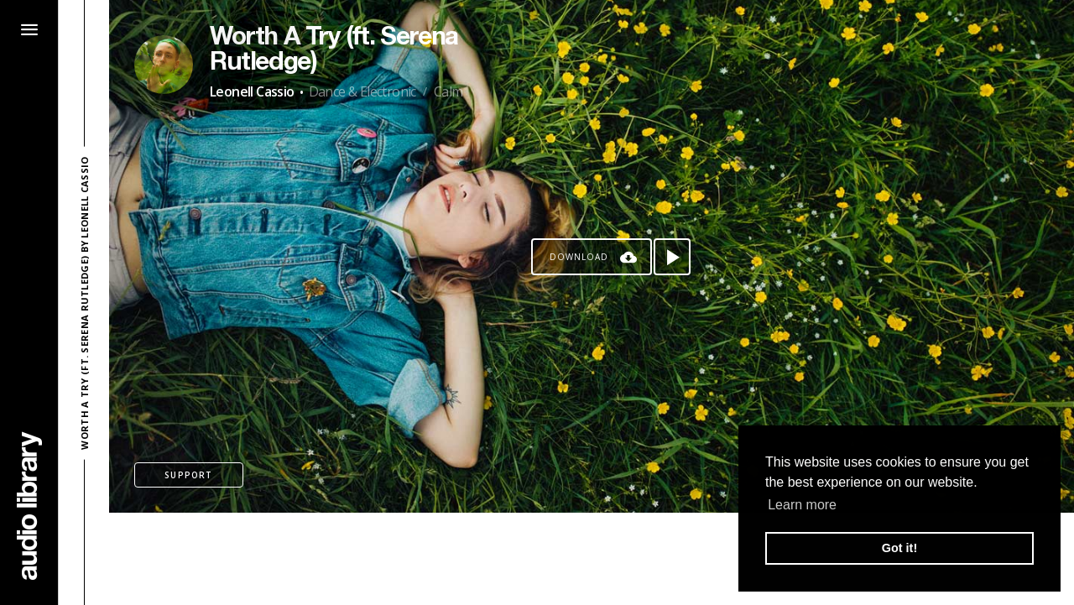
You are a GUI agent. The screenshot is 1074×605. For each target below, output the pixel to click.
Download (579, 257)
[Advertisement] (591, 559)
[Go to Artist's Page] (163, 64)
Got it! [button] (899, 548)
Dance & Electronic (362, 91)
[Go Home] (29, 505)
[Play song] (672, 256)
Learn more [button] (802, 505)
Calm (448, 91)
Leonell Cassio (252, 91)
